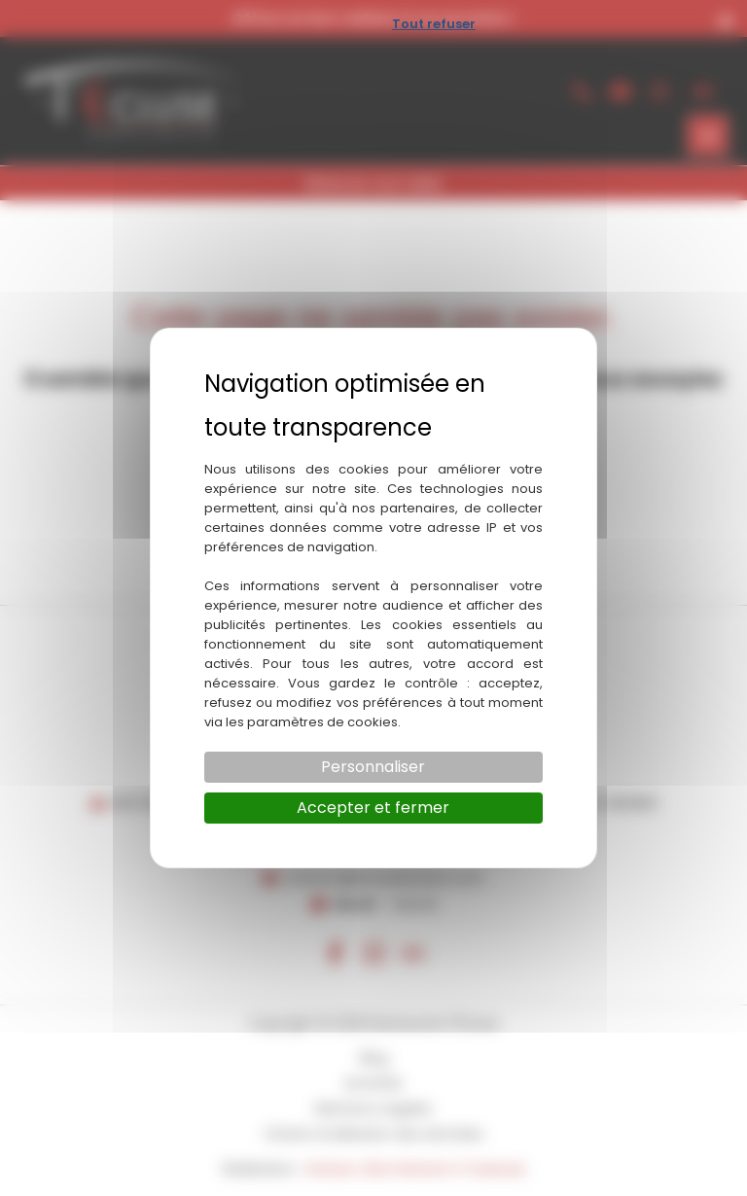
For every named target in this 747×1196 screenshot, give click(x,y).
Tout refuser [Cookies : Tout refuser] (434, 24)
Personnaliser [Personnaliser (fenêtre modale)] (373, 767)
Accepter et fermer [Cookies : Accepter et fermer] (373, 807)
